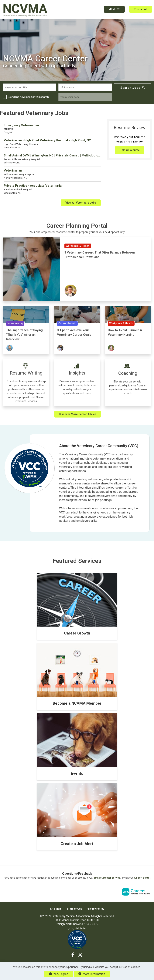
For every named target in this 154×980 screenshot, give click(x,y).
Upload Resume (130, 150)
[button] (114, 9)
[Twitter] (80, 955)
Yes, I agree (58, 974)
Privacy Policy (95, 908)
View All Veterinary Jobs (80, 202)
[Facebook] (72, 955)
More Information (91, 974)
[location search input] (85, 87)
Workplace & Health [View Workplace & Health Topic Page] (78, 245)
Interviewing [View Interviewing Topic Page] (15, 323)
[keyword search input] (29, 87)
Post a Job (140, 9)
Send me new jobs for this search (29, 96)
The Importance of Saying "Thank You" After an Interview (24, 334)
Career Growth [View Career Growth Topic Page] (67, 323)
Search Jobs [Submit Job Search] (132, 87)
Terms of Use (73, 908)
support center (141, 877)
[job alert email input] (85, 97)
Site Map (55, 908)
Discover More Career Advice (77, 414)
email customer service (107, 877)
